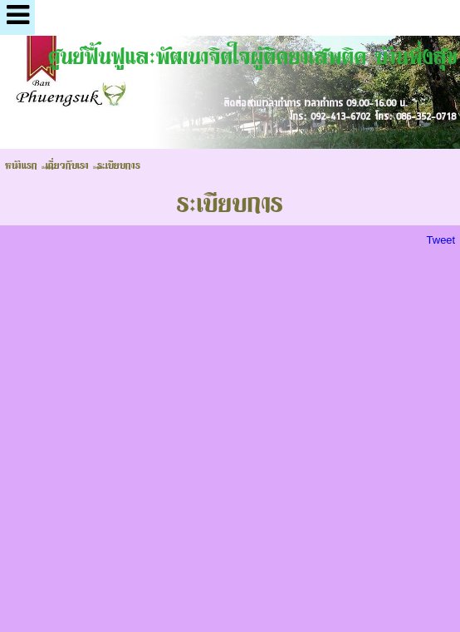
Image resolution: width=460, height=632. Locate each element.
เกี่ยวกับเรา (67, 164)
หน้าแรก (21, 164)
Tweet (441, 240)
